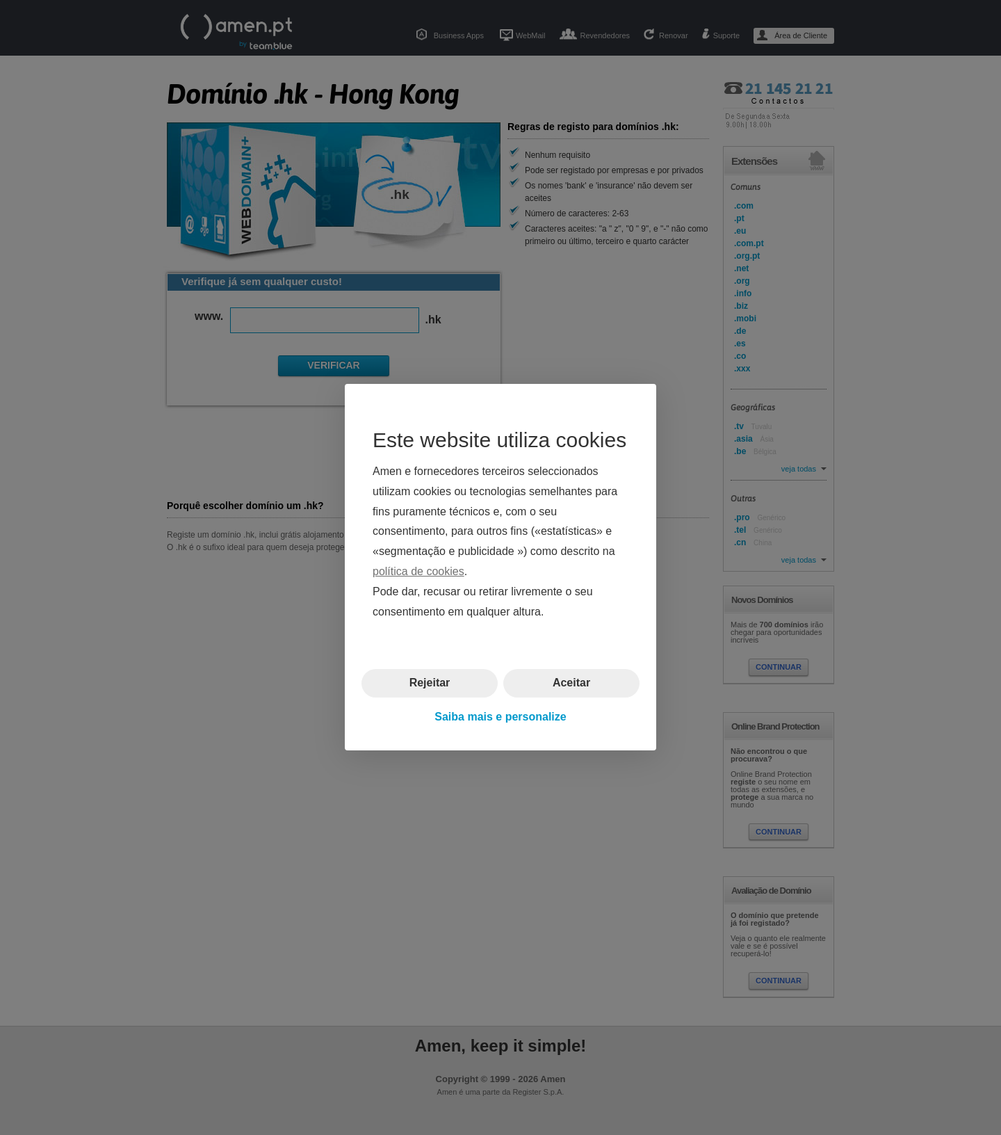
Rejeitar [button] (429, 683)
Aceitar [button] (571, 683)
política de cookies (418, 571)
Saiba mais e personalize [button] (500, 717)
